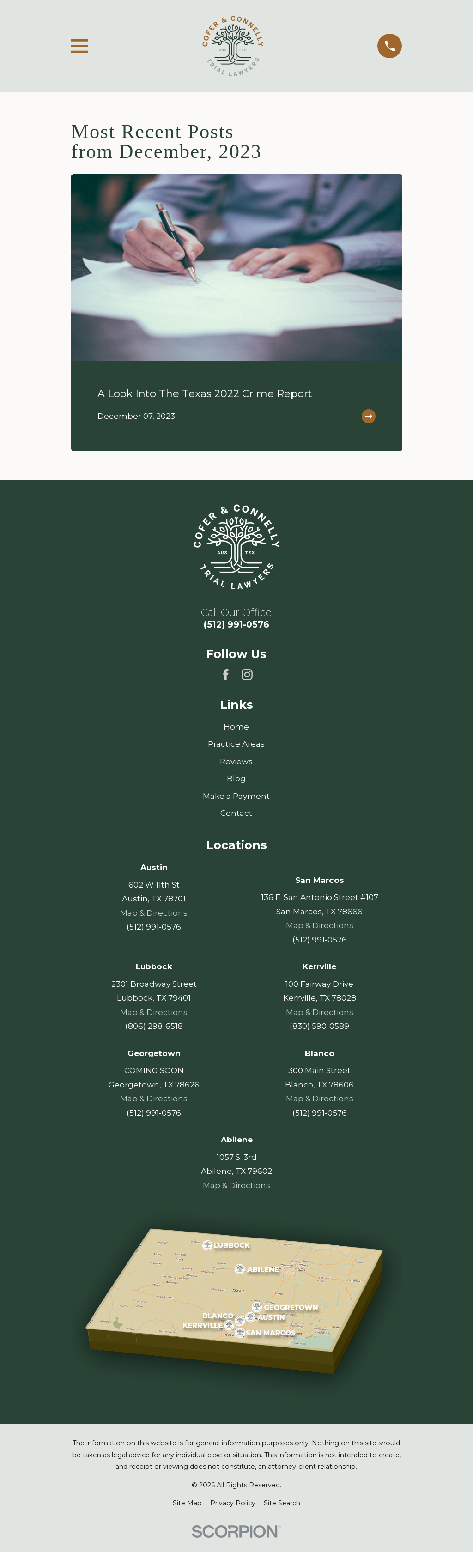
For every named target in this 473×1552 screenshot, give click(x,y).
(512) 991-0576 (236, 624)
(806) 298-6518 (153, 1026)
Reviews (236, 761)
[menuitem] (187, 1504)
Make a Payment (236, 796)
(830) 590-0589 (319, 1026)
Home (236, 726)
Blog (236, 778)
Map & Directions (154, 913)
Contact (236, 813)
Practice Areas (236, 744)
